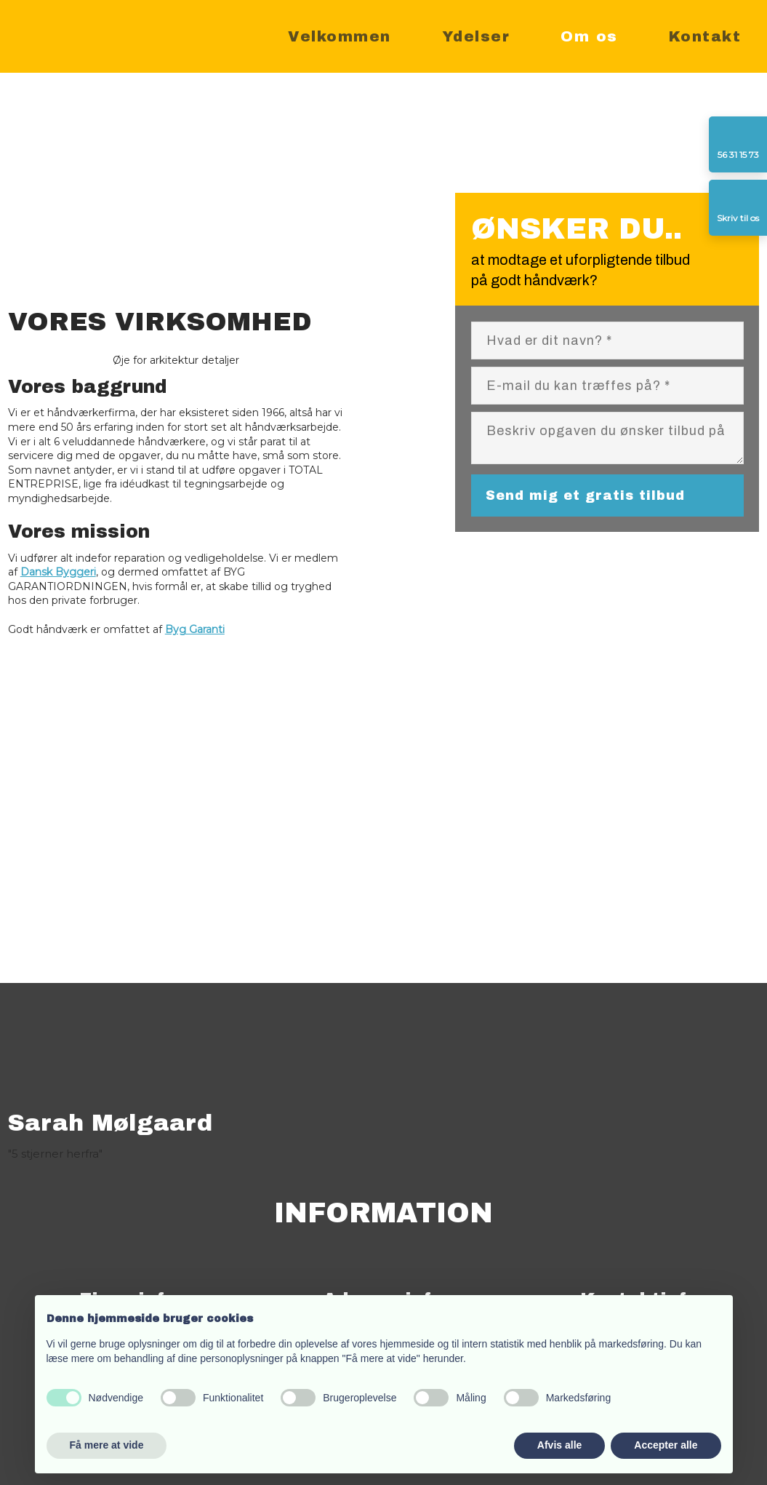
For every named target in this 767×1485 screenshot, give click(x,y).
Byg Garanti (195, 629)
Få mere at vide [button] (107, 1445)
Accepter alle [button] (665, 1445)
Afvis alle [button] (559, 1445)
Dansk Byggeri (58, 571)
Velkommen (339, 36)
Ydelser (476, 36)
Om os (589, 36)
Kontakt (705, 36)
